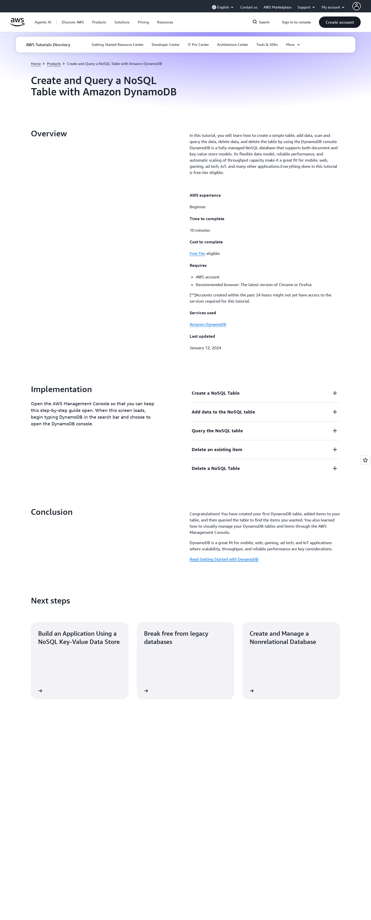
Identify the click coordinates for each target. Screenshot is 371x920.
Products (54, 63)
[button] (73, 22)
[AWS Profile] (356, 6)
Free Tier (197, 253)
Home (36, 63)
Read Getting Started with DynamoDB (224, 502)
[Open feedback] (365, 460)
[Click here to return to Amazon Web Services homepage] (17, 25)
